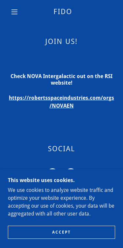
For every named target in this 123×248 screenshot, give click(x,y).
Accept (61, 232)
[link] (62, 12)
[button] (14, 11)
